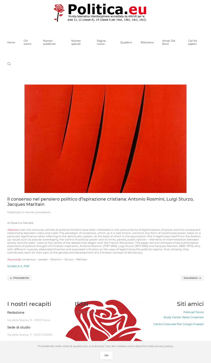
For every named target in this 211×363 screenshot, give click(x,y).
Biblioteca (147, 42)
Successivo (192, 278)
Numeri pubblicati (49, 42)
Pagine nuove (101, 42)
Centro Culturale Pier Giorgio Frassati (179, 324)
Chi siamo (27, 42)
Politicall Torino (193, 312)
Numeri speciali (76, 42)
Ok (106, 355)
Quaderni (126, 42)
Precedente (19, 278)
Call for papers (192, 42)
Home (11, 42)
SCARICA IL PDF (18, 266)
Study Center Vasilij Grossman (183, 317)
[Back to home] (105, 13)
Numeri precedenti (37, 212)
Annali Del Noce (168, 42)
